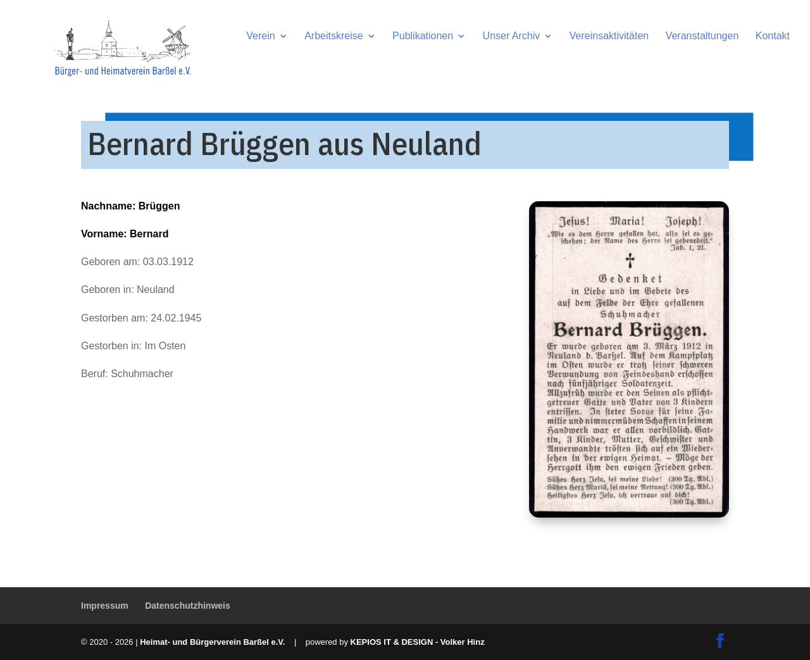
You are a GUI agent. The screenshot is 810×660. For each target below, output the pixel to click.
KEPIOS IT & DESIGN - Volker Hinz (418, 642)
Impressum (104, 606)
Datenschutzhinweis (187, 606)
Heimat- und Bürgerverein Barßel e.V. (212, 642)
